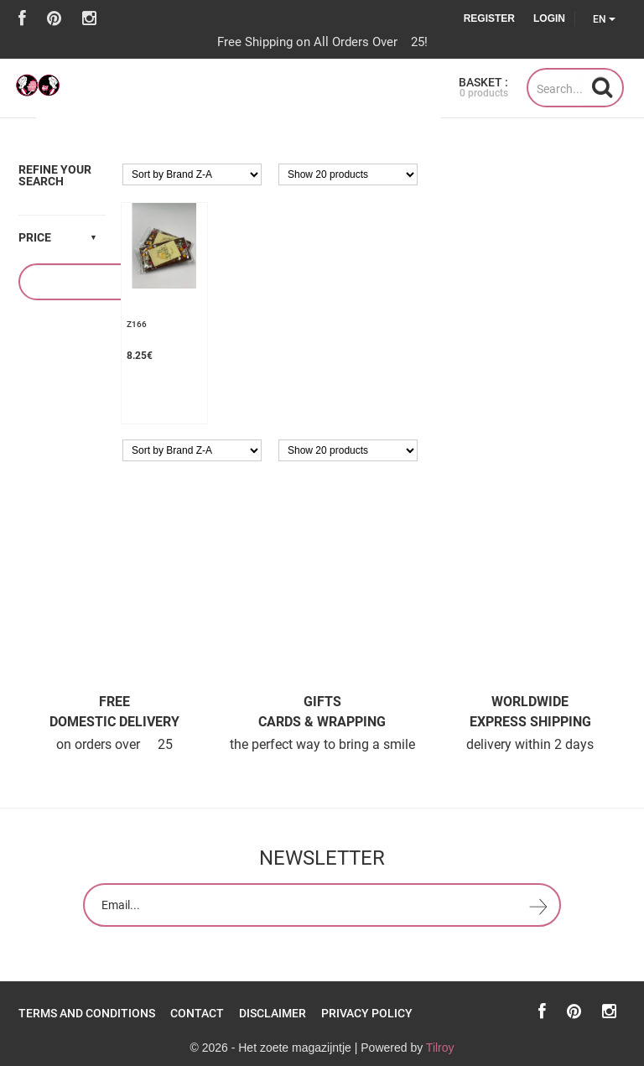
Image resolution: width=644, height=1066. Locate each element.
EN (604, 19)
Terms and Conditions (86, 1013)
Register (489, 18)
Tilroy (440, 1047)
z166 (137, 324)
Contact (197, 1013)
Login (549, 18)
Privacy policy (367, 1013)
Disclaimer (272, 1013)
